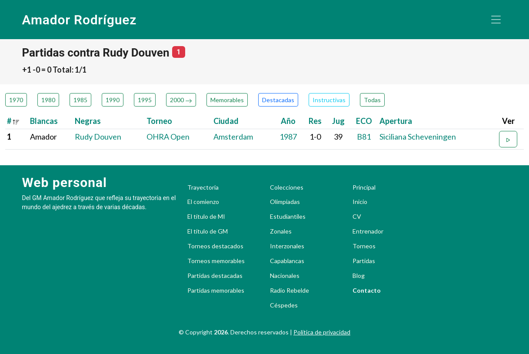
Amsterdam (233, 136)
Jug (338, 121)
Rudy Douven (98, 136)
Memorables (227, 100)
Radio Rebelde (289, 290)
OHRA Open (168, 136)
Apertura (395, 121)
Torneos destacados (215, 246)
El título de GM (207, 231)
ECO (364, 121)
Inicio (360, 202)
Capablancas (287, 261)
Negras (88, 121)
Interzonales (287, 246)
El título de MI (206, 217)
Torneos (364, 246)
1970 (16, 100)
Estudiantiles (288, 217)
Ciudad (226, 121)
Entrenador (368, 231)
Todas (372, 100)
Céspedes (284, 305)
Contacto (367, 290)
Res (315, 121)
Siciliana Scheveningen (417, 136)
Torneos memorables (216, 261)
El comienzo (203, 202)
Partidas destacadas (215, 276)
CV (357, 217)
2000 (181, 100)
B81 (364, 136)
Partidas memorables (215, 290)
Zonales (281, 231)
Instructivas (329, 100)
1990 (113, 100)
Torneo (159, 121)
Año (288, 121)
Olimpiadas (285, 202)
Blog (359, 276)
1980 (48, 100)
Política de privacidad (321, 332)
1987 (288, 136)
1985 (80, 100)
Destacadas (278, 100)
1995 (145, 100)
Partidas (364, 261)
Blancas (44, 121)
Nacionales (284, 276)
